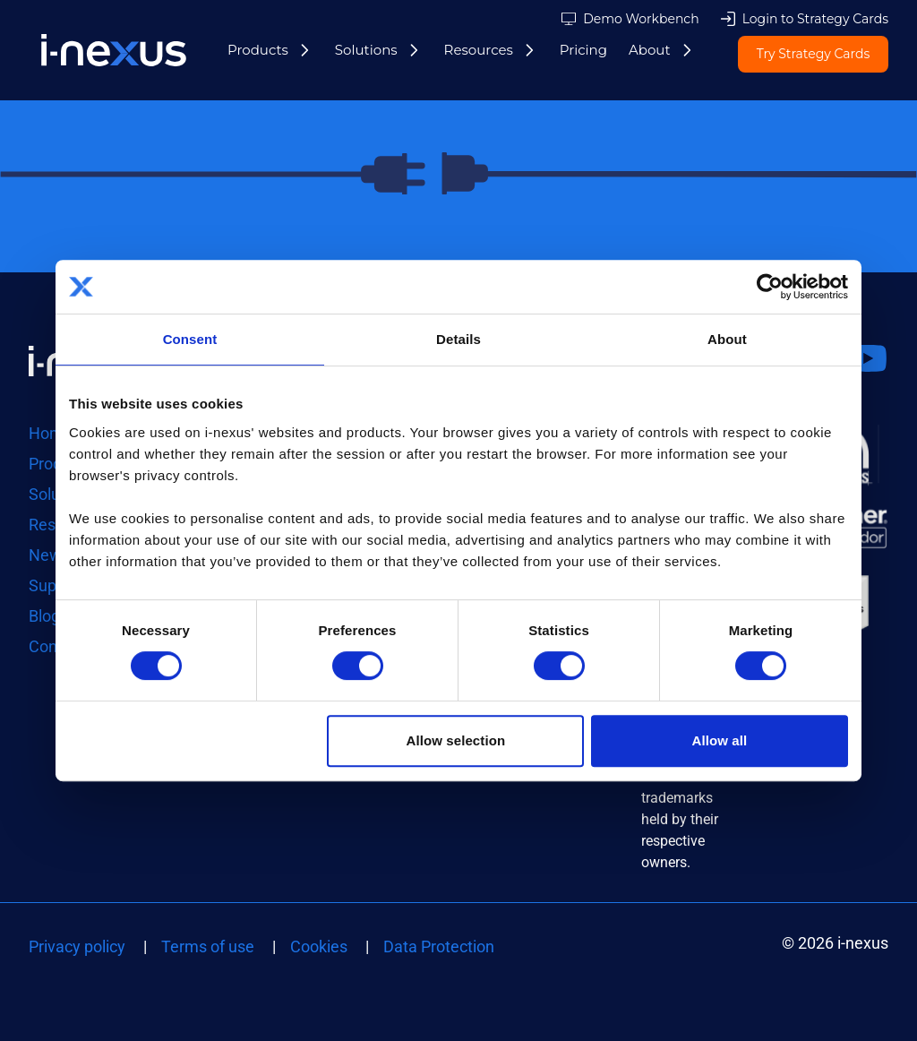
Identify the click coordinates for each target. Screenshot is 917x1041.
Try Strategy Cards (813, 55)
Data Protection (438, 946)
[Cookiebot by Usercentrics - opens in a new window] (769, 286)
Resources (478, 49)
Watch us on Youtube (866, 380)
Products (257, 49)
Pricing (583, 49)
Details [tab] (458, 339)
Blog (44, 616)
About (650, 49)
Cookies (318, 946)
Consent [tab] (190, 339)
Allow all (720, 740)
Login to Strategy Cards (815, 19)
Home (51, 433)
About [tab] (727, 339)
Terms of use (207, 946)
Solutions (366, 49)
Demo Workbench (640, 19)
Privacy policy (77, 946)
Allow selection (456, 740)
